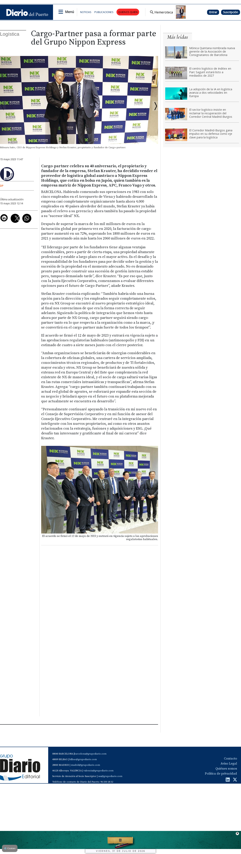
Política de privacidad (221, 774)
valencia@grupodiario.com (98, 770)
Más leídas (177, 37)
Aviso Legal (229, 764)
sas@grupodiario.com (110, 776)
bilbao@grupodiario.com (83, 759)
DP (1, 186)
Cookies (9, 848)
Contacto (230, 759)
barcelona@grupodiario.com (90, 753)
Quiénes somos (226, 769)
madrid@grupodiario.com (85, 765)
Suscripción (230, 12)
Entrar (213, 12)
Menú (69, 12)
